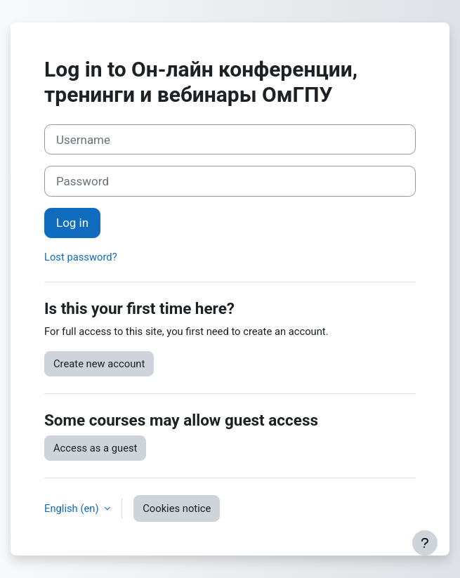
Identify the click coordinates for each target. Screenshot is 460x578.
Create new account (99, 363)
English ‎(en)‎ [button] (72, 508)
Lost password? (80, 257)
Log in (72, 223)
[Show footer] (425, 543)
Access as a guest (95, 448)
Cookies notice (177, 508)
